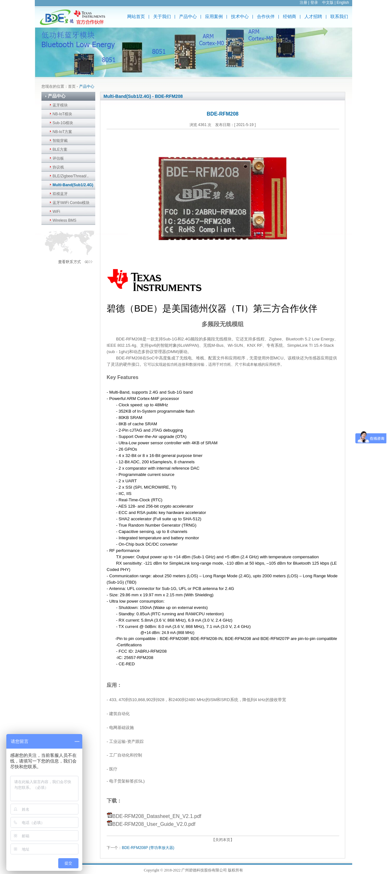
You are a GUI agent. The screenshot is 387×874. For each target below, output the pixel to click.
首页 (72, 86)
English (343, 2)
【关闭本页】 (222, 840)
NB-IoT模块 (62, 114)
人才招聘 (313, 16)
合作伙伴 (266, 16)
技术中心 (240, 16)
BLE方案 (60, 149)
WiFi (56, 211)
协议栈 (58, 167)
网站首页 (136, 16)
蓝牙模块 (60, 105)
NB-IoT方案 (62, 132)
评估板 (58, 158)
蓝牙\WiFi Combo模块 (71, 202)
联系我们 (339, 16)
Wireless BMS (64, 220)
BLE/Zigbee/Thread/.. (71, 176)
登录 (314, 2)
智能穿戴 (60, 140)
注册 (303, 2)
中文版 (328, 2)
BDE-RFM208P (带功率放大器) (148, 848)
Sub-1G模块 (63, 123)
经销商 (289, 16)
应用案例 (214, 16)
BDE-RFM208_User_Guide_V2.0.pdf (153, 824)
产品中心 (188, 16)
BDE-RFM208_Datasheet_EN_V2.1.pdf (156, 816)
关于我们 (162, 16)
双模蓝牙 (60, 194)
